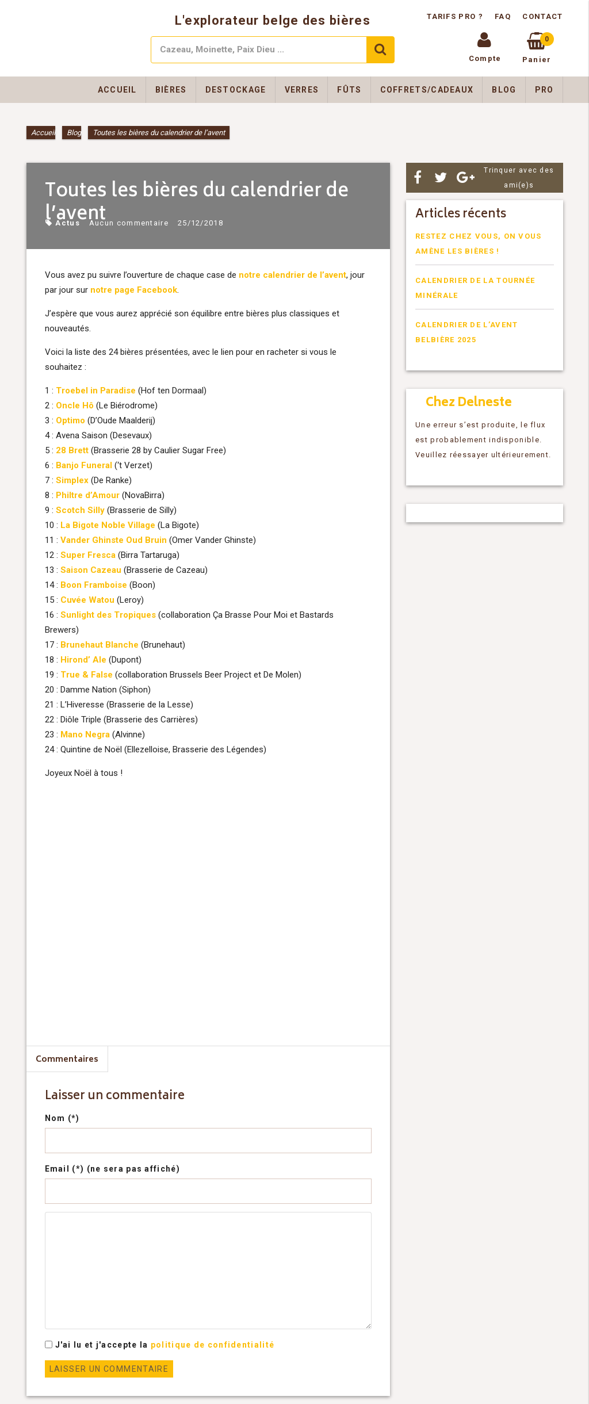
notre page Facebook (133, 290)
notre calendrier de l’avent (292, 275)
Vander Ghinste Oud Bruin (113, 540)
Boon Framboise (93, 585)
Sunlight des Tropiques (108, 615)
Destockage (235, 89)
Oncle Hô (75, 405)
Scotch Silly (80, 510)
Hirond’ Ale (83, 660)
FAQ (503, 16)
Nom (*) (62, 1118)
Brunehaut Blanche (99, 645)
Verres (302, 89)
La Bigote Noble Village (107, 525)
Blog (504, 89)
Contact (542, 16)
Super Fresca (88, 555)
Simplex (72, 480)
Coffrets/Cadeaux (427, 89)
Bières (171, 89)
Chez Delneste (469, 403)
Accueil (117, 89)
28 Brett (72, 450)
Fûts (349, 89)
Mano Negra (85, 734)
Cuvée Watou (87, 600)
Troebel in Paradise (96, 390)
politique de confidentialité (212, 1344)
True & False (86, 675)
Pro (544, 89)
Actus (67, 223)
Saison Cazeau (90, 570)
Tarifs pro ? (456, 16)
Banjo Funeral (84, 465)
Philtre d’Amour (88, 495)
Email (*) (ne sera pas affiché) (112, 1168)
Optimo (70, 420)
